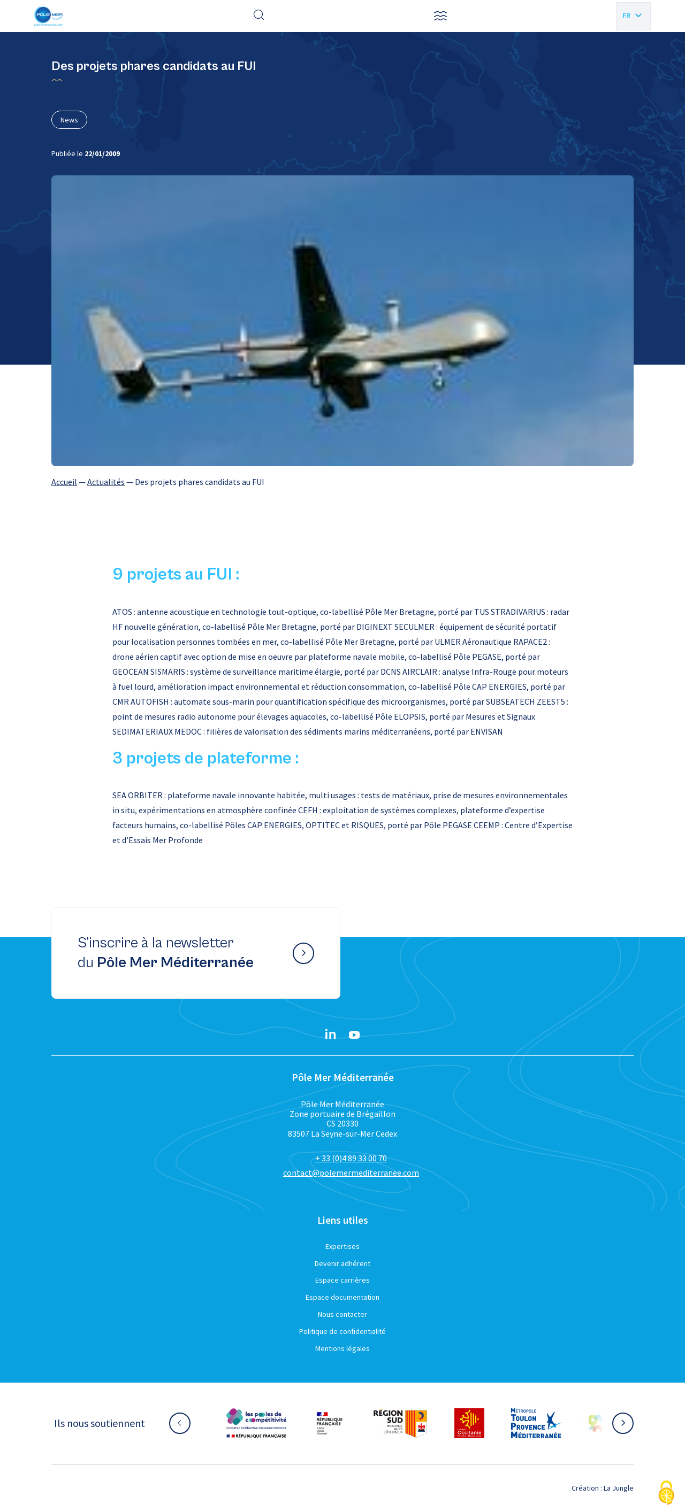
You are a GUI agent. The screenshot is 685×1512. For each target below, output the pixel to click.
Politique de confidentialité (342, 1331)
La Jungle (619, 1488)
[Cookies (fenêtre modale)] (666, 1493)
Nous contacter (342, 1314)
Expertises (342, 1246)
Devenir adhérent (342, 1263)
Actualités (106, 481)
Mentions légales (342, 1348)
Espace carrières (342, 1280)
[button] (440, 16)
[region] (342, 482)
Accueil (64, 481)
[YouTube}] (354, 1035)
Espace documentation (342, 1297)
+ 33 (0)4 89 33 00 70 (351, 1158)
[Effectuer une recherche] (259, 16)
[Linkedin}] (330, 1035)
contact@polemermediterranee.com (351, 1172)
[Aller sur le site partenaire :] (256, 1423)
